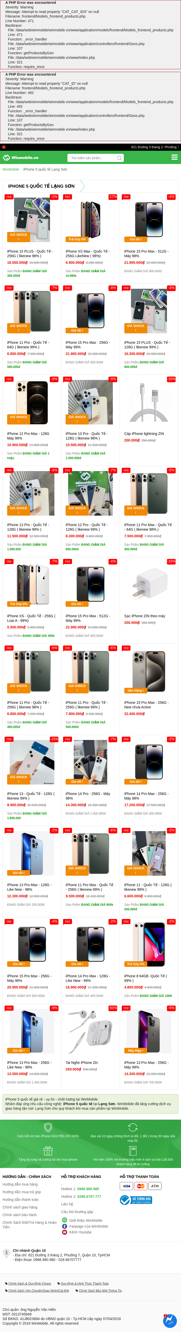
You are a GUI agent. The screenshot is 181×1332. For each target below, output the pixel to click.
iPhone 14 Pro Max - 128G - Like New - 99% (88, 978)
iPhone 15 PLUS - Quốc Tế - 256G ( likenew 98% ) (30, 253)
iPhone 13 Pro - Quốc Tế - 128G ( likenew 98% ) (87, 436)
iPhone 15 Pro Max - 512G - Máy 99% (88, 618)
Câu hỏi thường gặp (77, 1212)
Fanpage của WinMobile (88, 1226)
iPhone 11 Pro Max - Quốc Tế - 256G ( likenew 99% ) (89, 887)
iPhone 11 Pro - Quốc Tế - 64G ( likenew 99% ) (28, 344)
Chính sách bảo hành (20, 1215)
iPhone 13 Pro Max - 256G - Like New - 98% (29, 1065)
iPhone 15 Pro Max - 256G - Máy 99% (88, 344)
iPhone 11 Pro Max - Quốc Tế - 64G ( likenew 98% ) (148, 527)
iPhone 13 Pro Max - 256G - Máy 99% (146, 1065)
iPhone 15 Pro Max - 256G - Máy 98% (29, 978)
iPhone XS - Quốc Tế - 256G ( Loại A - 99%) (31, 618)
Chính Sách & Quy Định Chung (29, 1283)
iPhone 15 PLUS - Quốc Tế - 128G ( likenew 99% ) (147, 344)
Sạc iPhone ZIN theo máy (144, 616)
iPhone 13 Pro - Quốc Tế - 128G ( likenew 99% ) (28, 527)
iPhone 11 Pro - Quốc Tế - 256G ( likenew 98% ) (28, 705)
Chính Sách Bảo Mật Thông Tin (100, 1291)
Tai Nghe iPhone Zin (82, 1063)
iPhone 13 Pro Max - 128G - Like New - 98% (29, 887)
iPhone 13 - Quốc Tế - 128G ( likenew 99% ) (31, 796)
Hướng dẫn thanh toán (21, 1200)
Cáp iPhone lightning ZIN (144, 434)
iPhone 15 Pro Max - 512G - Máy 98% (146, 253)
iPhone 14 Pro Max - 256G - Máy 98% (146, 796)
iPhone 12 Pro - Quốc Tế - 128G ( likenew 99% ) (87, 527)
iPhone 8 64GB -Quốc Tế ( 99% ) (145, 978)
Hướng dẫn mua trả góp (22, 1192)
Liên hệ (67, 1204)
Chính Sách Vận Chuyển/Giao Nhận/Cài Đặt (38, 1291)
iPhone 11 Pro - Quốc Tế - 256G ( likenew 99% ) (87, 705)
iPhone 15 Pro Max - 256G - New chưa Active (146, 705)
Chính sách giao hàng (20, 1207)
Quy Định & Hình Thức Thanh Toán (85, 1283)
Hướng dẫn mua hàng (20, 1184)
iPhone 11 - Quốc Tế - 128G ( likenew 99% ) (148, 887)
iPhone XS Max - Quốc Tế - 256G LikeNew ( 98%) (88, 253)
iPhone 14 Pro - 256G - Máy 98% (88, 796)
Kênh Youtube (80, 1232)
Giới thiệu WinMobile (86, 1220)
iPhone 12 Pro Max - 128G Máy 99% (28, 436)
